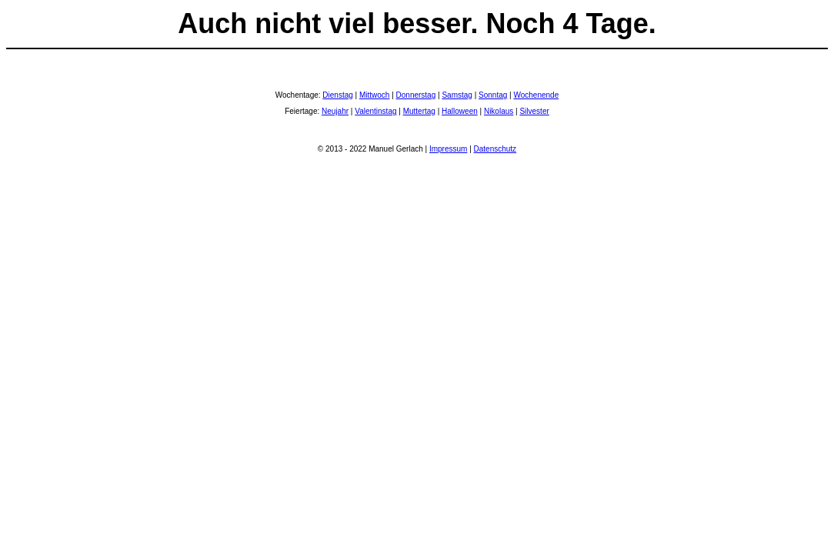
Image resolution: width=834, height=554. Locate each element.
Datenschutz (495, 149)
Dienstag (337, 95)
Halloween (460, 111)
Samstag (457, 95)
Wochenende (536, 95)
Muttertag (419, 111)
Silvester (534, 111)
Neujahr (335, 111)
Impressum (448, 149)
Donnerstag (416, 95)
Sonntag (493, 95)
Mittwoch (374, 95)
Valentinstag (375, 111)
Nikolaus (498, 111)
